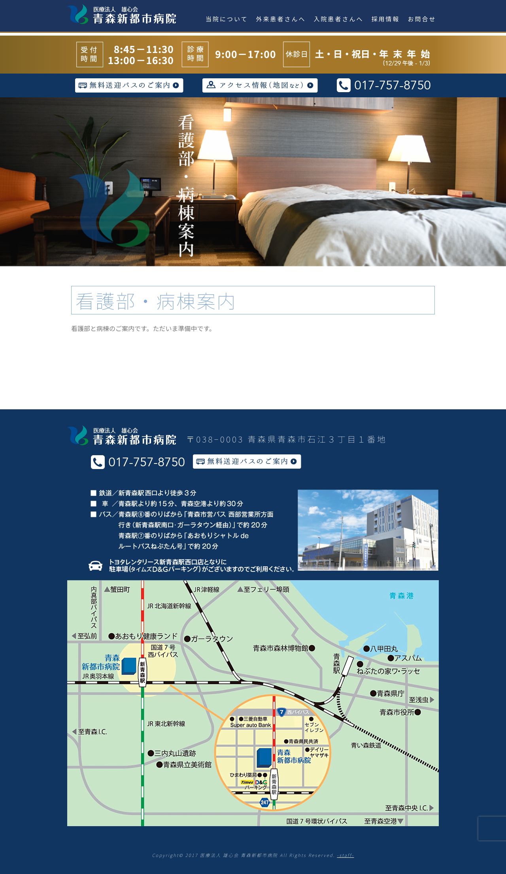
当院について (227, 19)
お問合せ (422, 19)
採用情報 (386, 19)
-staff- (345, 855)
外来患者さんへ (281, 19)
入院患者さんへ (339, 19)
